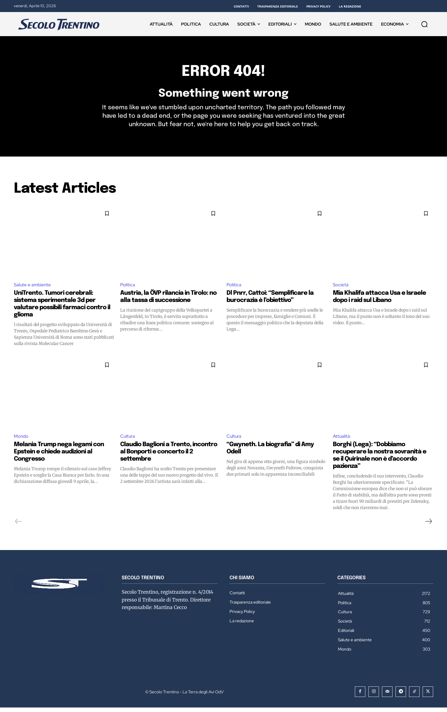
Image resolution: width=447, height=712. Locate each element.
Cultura (128, 440)
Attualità (342, 440)
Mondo (22, 440)
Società (341, 288)
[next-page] (428, 525)
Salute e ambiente (33, 288)
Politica (127, 288)
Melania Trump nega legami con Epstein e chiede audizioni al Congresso (59, 456)
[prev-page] (18, 525)
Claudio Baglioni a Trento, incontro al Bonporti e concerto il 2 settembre (168, 456)
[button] (424, 24)
